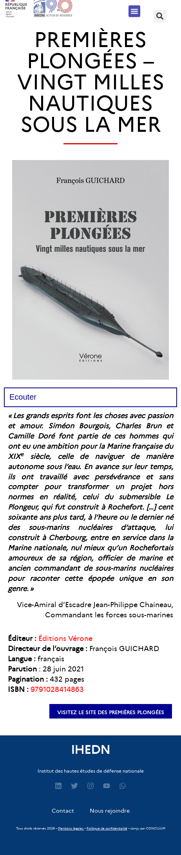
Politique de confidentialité (107, 828)
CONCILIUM (155, 828)
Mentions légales (70, 828)
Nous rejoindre (110, 810)
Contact (63, 810)
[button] (134, 9)
